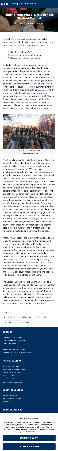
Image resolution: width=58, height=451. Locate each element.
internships (12, 271)
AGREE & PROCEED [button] (29, 446)
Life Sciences (9, 317)
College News (25, 317)
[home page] (4, 4)
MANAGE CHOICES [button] (29, 438)
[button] (52, 415)
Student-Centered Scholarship (17, 322)
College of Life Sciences (23, 3)
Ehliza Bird (21, 23)
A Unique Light (41, 317)
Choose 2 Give (44, 90)
